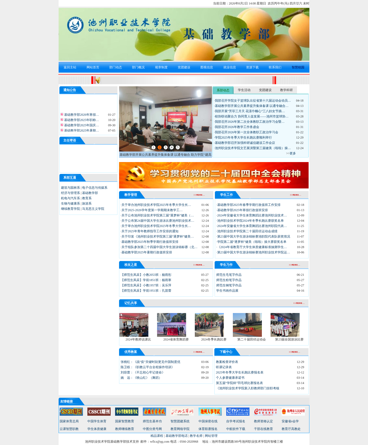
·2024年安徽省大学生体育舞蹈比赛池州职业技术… (251, 215)
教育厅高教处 (291, 429)
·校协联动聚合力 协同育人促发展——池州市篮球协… (251, 116)
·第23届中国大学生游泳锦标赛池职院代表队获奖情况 (253, 236)
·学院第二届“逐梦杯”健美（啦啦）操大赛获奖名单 (251, 242)
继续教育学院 (70, 209)
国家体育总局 (69, 421)
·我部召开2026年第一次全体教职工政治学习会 (246, 132)
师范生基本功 (152, 421)
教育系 (87, 198)
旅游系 (87, 203)
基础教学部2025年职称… (81, 121)
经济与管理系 (70, 193)
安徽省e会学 (290, 421)
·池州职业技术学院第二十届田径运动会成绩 (246, 231)
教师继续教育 (124, 429)
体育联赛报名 (208, 429)
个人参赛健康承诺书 (230, 378)
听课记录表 (224, 367)
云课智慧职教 (69, 429)
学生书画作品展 (227, 290)
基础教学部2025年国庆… (81, 126)
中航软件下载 (235, 429)
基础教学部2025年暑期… (81, 131)
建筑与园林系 (70, 188)
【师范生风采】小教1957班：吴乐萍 (146, 285)
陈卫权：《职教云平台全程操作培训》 (147, 367)
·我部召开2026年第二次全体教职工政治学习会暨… (249, 122)
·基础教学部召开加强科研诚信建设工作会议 (244, 143)
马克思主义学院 (93, 209)
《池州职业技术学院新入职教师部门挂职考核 (247, 388)
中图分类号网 (152, 429)
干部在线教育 (263, 429)
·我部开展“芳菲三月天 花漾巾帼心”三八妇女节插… (249, 111)
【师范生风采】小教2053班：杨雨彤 (146, 275)
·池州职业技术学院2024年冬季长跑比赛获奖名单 (250, 220)
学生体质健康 (96, 429)
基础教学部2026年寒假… (81, 115)
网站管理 (211, 436)
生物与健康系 (70, 203)
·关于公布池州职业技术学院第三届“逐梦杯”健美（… (157, 215)
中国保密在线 (208, 421)
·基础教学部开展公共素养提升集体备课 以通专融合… (251, 106)
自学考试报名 (235, 421)
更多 (293, 153)
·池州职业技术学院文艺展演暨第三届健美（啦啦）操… (252, 148)
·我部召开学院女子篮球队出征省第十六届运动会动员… (252, 100)
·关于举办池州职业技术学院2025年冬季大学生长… (156, 205)
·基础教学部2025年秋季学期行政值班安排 (149, 242)
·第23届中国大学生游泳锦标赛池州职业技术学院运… (253, 252)
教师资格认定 (263, 421)
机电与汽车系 (70, 198)
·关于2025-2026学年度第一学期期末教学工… (152, 210)
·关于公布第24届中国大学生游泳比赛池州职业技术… (157, 220)
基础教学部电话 (177, 436)
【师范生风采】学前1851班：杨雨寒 (146, 280)
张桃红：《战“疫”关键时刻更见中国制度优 (151, 362)
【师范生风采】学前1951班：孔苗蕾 (146, 290)
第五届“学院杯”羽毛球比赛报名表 (239, 383)
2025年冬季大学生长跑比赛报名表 (239, 372)
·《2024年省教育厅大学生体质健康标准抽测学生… (251, 247)
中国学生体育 (96, 421)
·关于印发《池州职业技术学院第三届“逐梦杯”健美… (157, 236)
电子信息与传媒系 (94, 188)
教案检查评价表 (227, 362)
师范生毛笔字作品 (229, 275)
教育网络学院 (180, 429)
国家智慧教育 (124, 421)
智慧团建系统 (180, 421)
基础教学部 (90, 193)
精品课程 (156, 436)
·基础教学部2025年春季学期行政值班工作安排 (248, 205)
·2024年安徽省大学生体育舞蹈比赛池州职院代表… (251, 226)
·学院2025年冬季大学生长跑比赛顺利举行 (243, 137)
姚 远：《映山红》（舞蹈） (141, 378)
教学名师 (196, 436)
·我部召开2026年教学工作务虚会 (236, 127)
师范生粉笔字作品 (229, 280)
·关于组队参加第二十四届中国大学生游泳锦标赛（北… (159, 247)
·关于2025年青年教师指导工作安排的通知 (149, 231)
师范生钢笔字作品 (229, 285)
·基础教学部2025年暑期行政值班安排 (146, 252)
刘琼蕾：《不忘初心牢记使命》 (143, 372)
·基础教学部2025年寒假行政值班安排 (242, 210)
